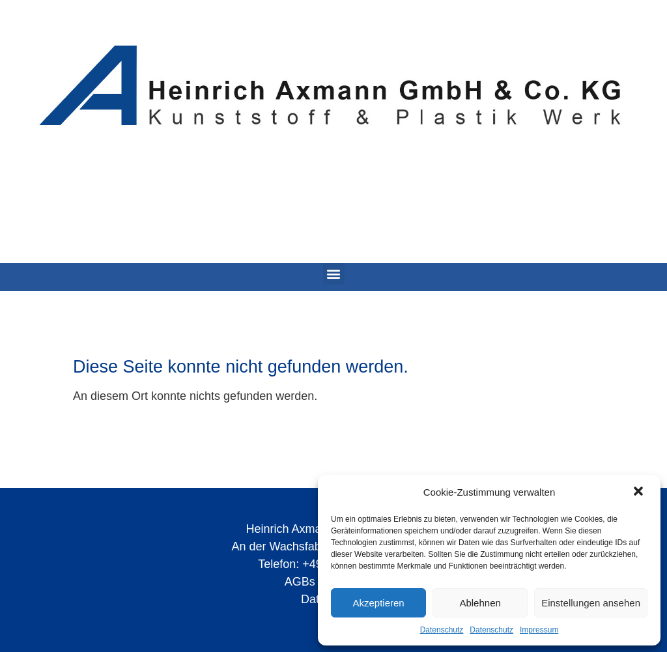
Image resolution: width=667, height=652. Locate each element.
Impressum (539, 629)
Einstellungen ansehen (590, 602)
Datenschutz (442, 629)
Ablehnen (479, 602)
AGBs (300, 581)
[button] (639, 492)
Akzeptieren (378, 602)
